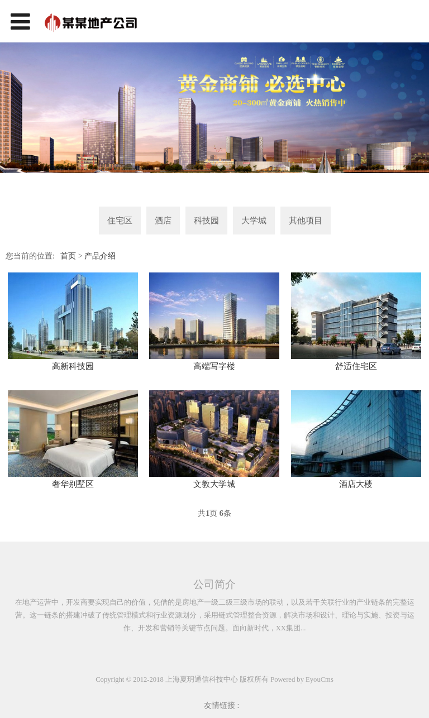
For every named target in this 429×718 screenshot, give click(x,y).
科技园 (206, 220)
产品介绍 (100, 256)
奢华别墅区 (73, 484)
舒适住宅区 (356, 366)
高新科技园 (73, 366)
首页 (68, 256)
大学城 (253, 220)
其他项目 (305, 220)
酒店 (163, 220)
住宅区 (119, 220)
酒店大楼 (356, 484)
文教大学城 (214, 484)
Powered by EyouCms (301, 679)
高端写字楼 (214, 366)
